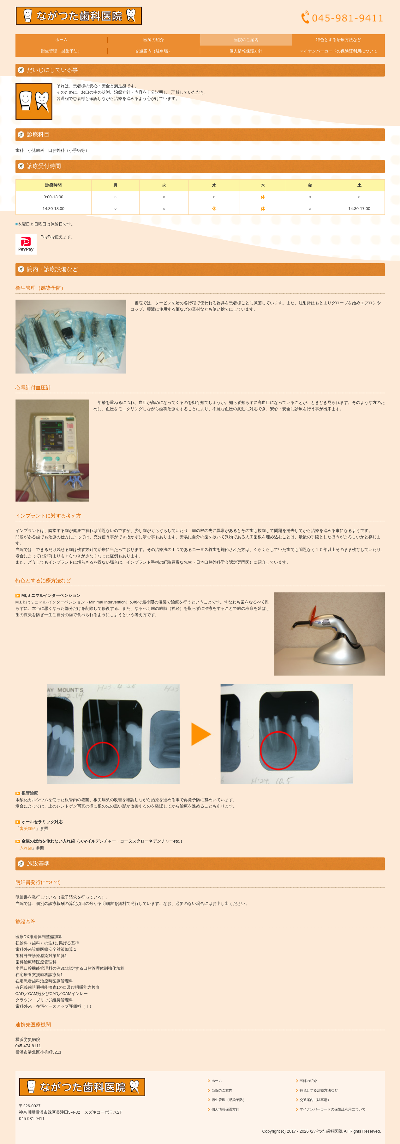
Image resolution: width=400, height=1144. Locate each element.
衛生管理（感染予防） (61, 51)
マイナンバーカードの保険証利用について (339, 51)
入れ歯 (26, 847)
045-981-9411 (32, 1118)
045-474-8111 (28, 1045)
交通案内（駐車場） (153, 51)
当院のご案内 (246, 39)
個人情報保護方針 (246, 51)
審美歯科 (28, 828)
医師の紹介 (153, 39)
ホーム (61, 39)
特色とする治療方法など (338, 39)
